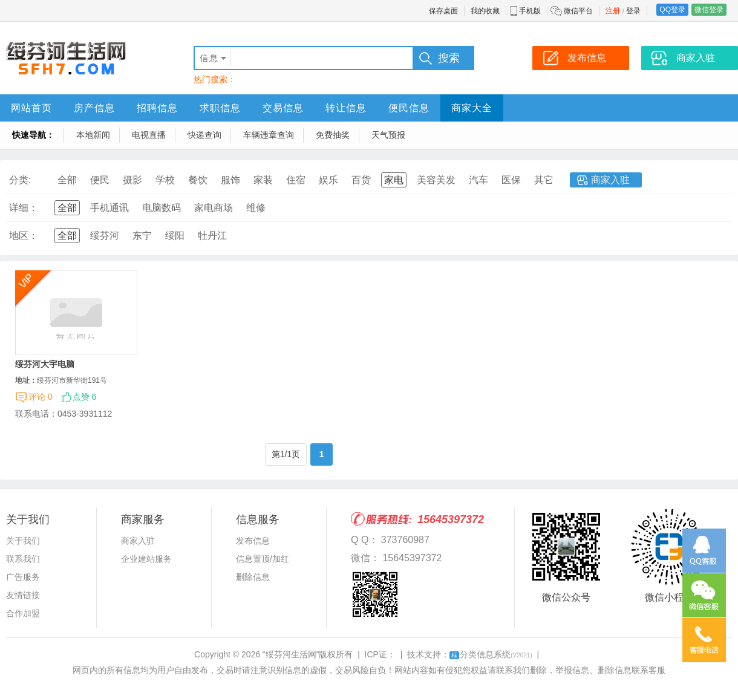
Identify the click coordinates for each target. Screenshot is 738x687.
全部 (67, 180)
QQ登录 (672, 9)
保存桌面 (443, 11)
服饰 (230, 180)
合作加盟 (23, 613)
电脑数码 (161, 208)
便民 (99, 180)
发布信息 (253, 540)
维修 (256, 208)
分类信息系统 (490, 654)
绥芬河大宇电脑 (44, 364)
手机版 (530, 11)
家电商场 (213, 208)
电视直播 (149, 135)
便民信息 (408, 108)
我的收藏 (485, 11)
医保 (511, 180)
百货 (361, 180)
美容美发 (436, 180)
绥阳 (174, 235)
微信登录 (708, 9)
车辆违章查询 (268, 135)
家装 (263, 180)
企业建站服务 (146, 559)
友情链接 (23, 595)
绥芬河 (104, 235)
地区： (23, 235)
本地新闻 (93, 135)
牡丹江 (212, 235)
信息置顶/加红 (262, 559)
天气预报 (388, 135)
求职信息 (220, 108)
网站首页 (31, 108)
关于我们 (23, 540)
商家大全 (471, 108)
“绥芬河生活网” (291, 654)
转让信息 (346, 108)
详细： (23, 208)
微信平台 (578, 11)
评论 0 (40, 397)
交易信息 (283, 108)
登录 (633, 11)
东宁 (142, 235)
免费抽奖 (333, 135)
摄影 (132, 180)
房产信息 (94, 108)
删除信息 (253, 577)
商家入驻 (610, 180)
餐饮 (197, 180)
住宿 (295, 180)
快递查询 (204, 135)
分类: (20, 180)
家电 (393, 180)
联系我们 (23, 559)
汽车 (478, 180)
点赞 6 (85, 397)
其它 (544, 180)
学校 (165, 180)
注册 (613, 11)
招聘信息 (157, 108)
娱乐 (328, 180)
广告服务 (23, 577)
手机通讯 (109, 208)
